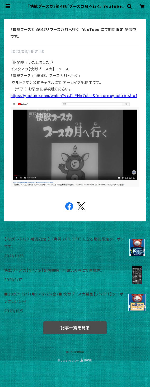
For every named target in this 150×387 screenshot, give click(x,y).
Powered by (75, 360)
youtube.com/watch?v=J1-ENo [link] (74, 95)
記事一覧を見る (75, 327)
